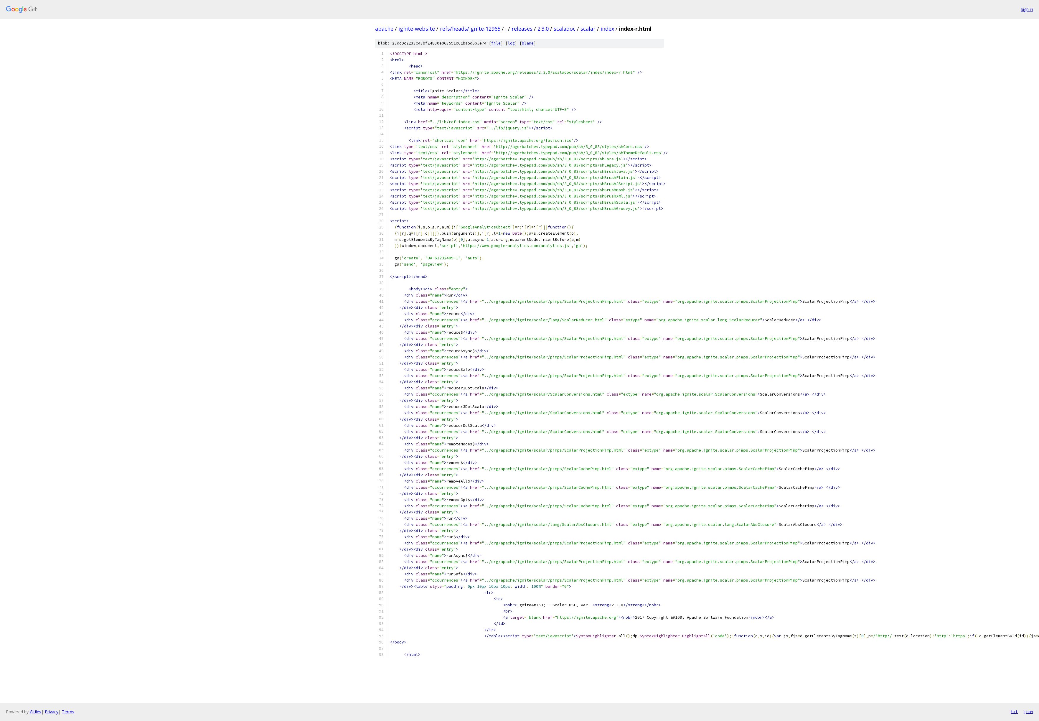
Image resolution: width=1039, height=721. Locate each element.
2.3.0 (543, 28)
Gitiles (35, 712)
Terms (68, 712)
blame (528, 43)
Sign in (1027, 9)
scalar (588, 28)
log (511, 43)
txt (1014, 711)
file (496, 43)
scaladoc (564, 28)
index (607, 28)
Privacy (51, 712)
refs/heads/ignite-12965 (470, 28)
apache (384, 28)
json (1028, 711)
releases (522, 28)
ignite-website (416, 28)
